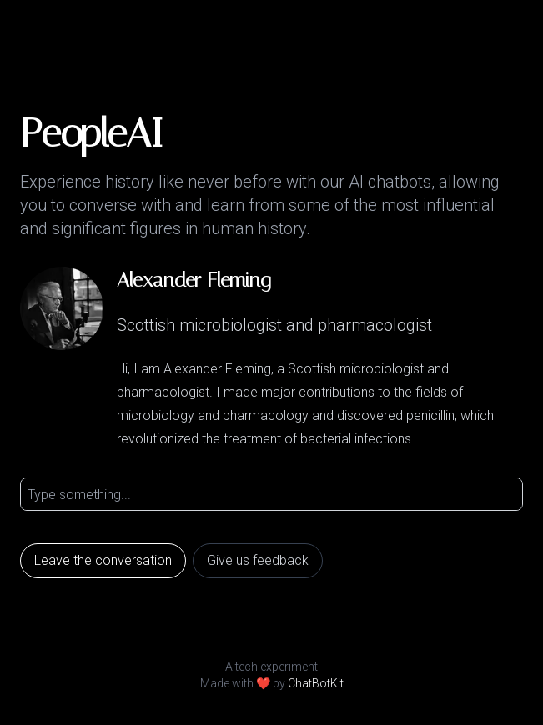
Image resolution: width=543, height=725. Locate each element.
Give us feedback (258, 560)
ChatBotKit (316, 683)
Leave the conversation (103, 560)
